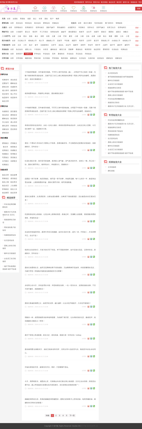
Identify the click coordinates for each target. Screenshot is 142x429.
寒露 (110, 36)
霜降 (116, 36)
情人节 (41, 41)
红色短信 (115, 49)
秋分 (104, 36)
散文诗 (5, 147)
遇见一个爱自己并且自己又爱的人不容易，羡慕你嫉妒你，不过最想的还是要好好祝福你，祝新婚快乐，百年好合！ (60, 145)
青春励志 (5, 178)
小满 (59, 36)
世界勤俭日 (18, 27)
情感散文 (5, 154)
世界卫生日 (111, 27)
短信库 (44, 9)
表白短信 (37, 23)
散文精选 (104, 2)
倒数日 (125, 32)
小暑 (76, 36)
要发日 (103, 32)
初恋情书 (13, 97)
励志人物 (5, 182)
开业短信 (70, 54)
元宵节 (53, 45)
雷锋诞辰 (119, 23)
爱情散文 (5, 143)
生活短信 (82, 58)
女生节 (88, 32)
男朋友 (22, 19)
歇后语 (119, 2)
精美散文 (13, 147)
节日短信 (83, 9)
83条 (47, 415)
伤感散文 (13, 150)
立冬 (121, 36)
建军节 (127, 45)
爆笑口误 (62, 49)
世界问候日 (40, 27)
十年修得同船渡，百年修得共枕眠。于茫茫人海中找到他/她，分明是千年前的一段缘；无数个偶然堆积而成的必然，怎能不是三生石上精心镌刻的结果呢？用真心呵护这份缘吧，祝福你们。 (60, 109)
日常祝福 (19, 58)
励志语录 (13, 193)
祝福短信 (134, 2)
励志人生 (13, 189)
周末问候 (37, 58)
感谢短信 (109, 58)
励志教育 (5, 193)
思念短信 (19, 23)
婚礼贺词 (5, 126)
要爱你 (111, 32)
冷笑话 (45, 49)
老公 (34, 19)
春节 (36, 45)
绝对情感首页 (79, 2)
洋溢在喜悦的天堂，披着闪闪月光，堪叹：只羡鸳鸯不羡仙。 (47, 367)
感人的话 (13, 122)
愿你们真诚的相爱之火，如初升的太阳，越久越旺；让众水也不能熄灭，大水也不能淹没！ (58, 303)
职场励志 (5, 189)
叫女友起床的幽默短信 (116, 99)
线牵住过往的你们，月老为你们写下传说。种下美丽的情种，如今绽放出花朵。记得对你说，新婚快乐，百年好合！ (60, 251)
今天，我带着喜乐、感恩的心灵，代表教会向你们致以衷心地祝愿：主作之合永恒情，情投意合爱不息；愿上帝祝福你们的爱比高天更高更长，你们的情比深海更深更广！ (60, 383)
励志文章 (5, 101)
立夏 (53, 36)
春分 (36, 36)
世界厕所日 (29, 27)
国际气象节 (50, 27)
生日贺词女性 (9, 240)
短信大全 (53, 9)
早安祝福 (55, 58)
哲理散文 (13, 154)
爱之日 (27, 32)
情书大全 (88, 2)
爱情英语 (106, 49)
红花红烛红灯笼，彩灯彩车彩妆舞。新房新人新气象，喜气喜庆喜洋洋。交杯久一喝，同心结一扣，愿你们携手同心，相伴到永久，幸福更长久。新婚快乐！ (60, 162)
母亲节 (81, 41)
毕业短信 (46, 54)
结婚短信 (28, 54)
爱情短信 (46, 23)
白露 (99, 36)
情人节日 (13, 94)
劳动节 (90, 45)
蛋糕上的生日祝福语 (115, 95)
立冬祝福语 (112, 167)
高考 (53, 54)
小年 (25, 45)
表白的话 (13, 80)
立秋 (87, 36)
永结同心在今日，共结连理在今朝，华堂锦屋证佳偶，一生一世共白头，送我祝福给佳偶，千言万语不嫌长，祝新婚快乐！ (60, 287)
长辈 (40, 19)
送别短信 (100, 58)
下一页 (72, 415)
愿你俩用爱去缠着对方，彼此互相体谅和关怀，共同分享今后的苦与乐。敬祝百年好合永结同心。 (60, 351)
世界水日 (90, 27)
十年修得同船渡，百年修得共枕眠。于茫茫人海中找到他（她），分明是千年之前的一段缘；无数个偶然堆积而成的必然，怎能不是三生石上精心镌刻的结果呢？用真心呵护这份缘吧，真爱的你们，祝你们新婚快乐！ (60, 75)
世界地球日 (122, 27)
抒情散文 (13, 143)
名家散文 (13, 161)
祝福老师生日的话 (114, 88)
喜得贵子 (19, 54)
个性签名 (37, 49)
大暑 (82, 36)
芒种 (65, 36)
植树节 (75, 45)
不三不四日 (44, 32)
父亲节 (88, 41)
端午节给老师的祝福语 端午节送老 (120, 91)
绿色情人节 (127, 41)
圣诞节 (59, 41)
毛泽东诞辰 (98, 23)
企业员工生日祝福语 (115, 84)
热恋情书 (5, 97)
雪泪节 (34, 32)
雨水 (25, 36)
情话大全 (96, 2)
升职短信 (88, 54)
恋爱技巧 (5, 83)
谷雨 (47, 36)
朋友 (46, 19)
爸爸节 (81, 32)
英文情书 (5, 94)
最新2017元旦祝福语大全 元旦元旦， (9, 215)
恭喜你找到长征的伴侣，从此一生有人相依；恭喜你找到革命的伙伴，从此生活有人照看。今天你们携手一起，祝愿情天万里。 (60, 127)
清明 (42, 36)
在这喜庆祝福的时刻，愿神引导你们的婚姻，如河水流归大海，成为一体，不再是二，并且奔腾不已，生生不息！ (60, 233)
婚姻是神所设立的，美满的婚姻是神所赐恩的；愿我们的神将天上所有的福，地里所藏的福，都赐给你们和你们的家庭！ (60, 401)
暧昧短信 (13, 83)
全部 (8, 19)
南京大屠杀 (88, 23)
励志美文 (13, 182)
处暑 (93, 36)
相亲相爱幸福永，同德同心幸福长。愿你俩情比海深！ (45, 93)
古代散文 (5, 161)
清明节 (83, 45)
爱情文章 (5, 87)
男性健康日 (61, 27)
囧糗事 (70, 49)
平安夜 (66, 41)
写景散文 (5, 157)
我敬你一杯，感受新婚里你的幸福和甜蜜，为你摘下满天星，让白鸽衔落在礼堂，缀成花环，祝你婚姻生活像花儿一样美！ (60, 319)
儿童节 (105, 45)
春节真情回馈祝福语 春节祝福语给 (120, 77)
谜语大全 (126, 2)
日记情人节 (22, 41)
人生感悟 (13, 186)
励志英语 (97, 49)
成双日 (118, 32)
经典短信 (124, 49)
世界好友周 (54, 32)
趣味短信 (53, 49)
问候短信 (73, 9)
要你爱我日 (72, 32)
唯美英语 (88, 49)
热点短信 (19, 49)
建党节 (119, 45)
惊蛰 (30, 36)
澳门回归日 (109, 23)
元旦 (19, 45)
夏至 (70, 36)
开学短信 (37, 54)
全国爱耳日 (72, 27)
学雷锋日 (81, 27)
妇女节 (68, 45)
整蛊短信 (79, 49)
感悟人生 (28, 49)
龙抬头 (60, 45)
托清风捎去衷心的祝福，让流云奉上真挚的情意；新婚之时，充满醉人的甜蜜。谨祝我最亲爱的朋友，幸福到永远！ (60, 216)
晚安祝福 (64, 58)
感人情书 (5, 90)
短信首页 (35, 9)
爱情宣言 (13, 115)
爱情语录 (5, 133)
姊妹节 (63, 32)
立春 (19, 36)
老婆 (29, 19)
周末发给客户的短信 (115, 131)
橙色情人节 (32, 41)
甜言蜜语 (13, 111)
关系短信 (63, 9)
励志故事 (13, 175)
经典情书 (5, 80)
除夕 (30, 45)
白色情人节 (116, 41)
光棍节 (96, 32)
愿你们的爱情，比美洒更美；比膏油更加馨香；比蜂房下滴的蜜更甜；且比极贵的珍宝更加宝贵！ (60, 198)
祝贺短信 (93, 9)
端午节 (112, 45)
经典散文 (5, 165)
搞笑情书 (13, 90)
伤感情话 (5, 111)
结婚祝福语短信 (10, 235)
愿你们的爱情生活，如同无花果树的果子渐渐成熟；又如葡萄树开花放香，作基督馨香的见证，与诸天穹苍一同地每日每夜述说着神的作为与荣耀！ (60, 269)
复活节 (96, 41)
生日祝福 (46, 58)
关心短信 (5, 122)
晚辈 (57, 19)
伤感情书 (13, 87)
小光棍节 (19, 32)
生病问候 (91, 58)
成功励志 (13, 178)
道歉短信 (118, 58)
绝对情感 (11, 8)
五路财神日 (44, 45)
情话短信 (28, 23)
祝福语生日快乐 (113, 102)
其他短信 (103, 9)
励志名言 (112, 2)
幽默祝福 (28, 58)
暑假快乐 (61, 54)
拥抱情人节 (50, 41)
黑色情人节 (105, 41)
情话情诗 (13, 118)
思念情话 (13, 129)
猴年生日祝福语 (10, 253)
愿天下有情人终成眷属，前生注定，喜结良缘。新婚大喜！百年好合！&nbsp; (53, 335)
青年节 (97, 45)
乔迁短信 (79, 54)
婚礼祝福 (111, 171)
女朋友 (15, 19)
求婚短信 (55, 23)
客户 (52, 19)
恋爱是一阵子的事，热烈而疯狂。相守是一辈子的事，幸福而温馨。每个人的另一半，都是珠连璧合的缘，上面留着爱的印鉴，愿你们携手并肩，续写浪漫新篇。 (60, 180)
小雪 (127, 36)
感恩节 (74, 41)
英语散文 (13, 157)
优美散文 (5, 150)
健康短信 (73, 58)
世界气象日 (100, 27)
